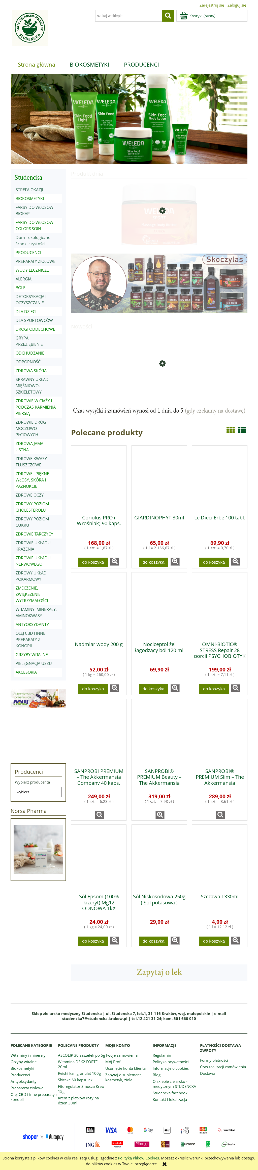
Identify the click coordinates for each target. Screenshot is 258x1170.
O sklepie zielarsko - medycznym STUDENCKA (174, 1084)
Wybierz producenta (32, 782)
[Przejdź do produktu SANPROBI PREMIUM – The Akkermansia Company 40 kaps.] (99, 732)
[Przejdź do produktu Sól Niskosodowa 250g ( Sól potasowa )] (159, 857)
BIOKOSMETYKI (30, 198)
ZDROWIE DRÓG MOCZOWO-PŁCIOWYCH (31, 428)
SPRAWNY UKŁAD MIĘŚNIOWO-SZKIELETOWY (32, 386)
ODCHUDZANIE (30, 353)
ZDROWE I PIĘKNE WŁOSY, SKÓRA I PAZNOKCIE (32, 480)
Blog (156, 1074)
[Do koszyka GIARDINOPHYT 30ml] (154, 562)
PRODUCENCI (28, 252)
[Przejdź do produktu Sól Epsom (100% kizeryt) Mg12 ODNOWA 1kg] (99, 857)
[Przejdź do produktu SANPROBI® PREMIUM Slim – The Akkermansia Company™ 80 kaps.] (220, 732)
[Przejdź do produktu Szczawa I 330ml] (220, 857)
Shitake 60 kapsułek (75, 1079)
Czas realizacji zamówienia (223, 1066)
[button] (114, 562)
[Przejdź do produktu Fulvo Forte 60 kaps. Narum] (159, 382)
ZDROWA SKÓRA (31, 370)
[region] (129, 119)
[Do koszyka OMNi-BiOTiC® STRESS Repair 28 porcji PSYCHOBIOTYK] (214, 689)
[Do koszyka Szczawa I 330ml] (214, 941)
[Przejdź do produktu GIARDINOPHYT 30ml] (159, 478)
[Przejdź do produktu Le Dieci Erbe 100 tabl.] (220, 478)
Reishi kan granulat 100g (79, 1073)
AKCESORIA (26, 672)
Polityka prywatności (171, 1061)
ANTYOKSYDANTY (32, 624)
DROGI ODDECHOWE (35, 329)
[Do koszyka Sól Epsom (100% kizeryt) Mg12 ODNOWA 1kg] (93, 941)
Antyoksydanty (24, 1081)
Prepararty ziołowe (27, 1087)
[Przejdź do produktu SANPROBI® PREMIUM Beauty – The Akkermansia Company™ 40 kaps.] (159, 732)
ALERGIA (23, 279)
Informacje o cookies (171, 1068)
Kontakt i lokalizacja (170, 1099)
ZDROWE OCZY (30, 495)
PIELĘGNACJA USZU (34, 663)
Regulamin (162, 1055)
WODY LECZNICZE (32, 270)
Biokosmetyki (22, 1068)
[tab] (113, 161)
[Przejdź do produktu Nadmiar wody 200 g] (99, 605)
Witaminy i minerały (28, 1055)
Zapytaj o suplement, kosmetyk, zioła (123, 1077)
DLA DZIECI (26, 311)
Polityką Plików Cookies (138, 1157)
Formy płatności (214, 1060)
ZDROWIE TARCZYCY (34, 534)
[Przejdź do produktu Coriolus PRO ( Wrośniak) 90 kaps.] (99, 478)
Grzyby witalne (24, 1061)
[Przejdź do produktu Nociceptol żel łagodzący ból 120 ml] (159, 605)
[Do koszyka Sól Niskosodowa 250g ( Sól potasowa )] (154, 941)
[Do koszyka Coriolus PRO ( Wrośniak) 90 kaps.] (93, 562)
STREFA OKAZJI (29, 189)
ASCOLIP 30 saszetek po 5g (81, 1055)
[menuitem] (36, 64)
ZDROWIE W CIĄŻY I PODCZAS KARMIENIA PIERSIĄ (36, 407)
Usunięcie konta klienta (125, 1068)
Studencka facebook (170, 1092)
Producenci (20, 1074)
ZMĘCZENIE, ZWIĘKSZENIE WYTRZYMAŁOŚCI (32, 594)
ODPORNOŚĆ (28, 362)
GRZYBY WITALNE (32, 654)
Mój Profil (113, 1061)
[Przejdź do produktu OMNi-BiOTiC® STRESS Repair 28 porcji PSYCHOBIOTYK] (220, 605)
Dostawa (207, 1073)
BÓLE (20, 287)
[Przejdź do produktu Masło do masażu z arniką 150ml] (159, 230)
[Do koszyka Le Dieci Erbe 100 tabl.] (214, 562)
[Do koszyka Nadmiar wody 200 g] (93, 689)
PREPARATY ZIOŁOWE (35, 261)
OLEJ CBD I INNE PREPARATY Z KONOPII (30, 639)
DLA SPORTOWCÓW (34, 320)
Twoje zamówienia (121, 1055)
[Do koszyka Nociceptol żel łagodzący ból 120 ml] (154, 689)
